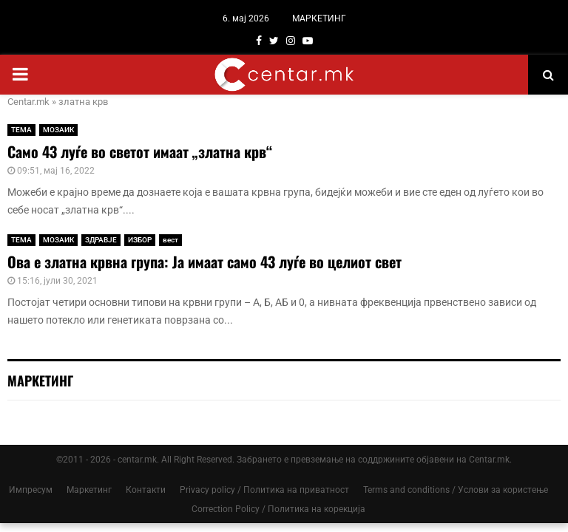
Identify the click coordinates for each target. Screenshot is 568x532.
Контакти (146, 490)
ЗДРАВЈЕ (101, 240)
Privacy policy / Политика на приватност (264, 490)
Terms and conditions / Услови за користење (455, 490)
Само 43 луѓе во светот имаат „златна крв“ (139, 151)
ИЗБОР (140, 240)
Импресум (31, 490)
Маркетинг (89, 490)
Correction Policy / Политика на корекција (278, 509)
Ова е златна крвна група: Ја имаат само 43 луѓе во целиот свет (204, 261)
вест (170, 240)
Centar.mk (28, 101)
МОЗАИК (58, 130)
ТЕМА (21, 130)
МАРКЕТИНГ (319, 18)
